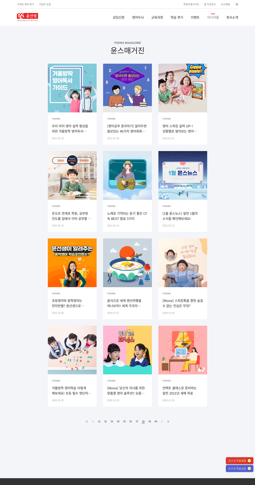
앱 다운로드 (210, 4)
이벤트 (195, 17)
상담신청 (118, 17)
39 (149, 421)
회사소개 (232, 17)
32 (105, 421)
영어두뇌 (138, 17)
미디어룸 (213, 17)
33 (111, 421)
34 (118, 421)
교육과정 (157, 17)
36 (130, 421)
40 (155, 421)
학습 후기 (177, 17)
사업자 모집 (45, 4)
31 (99, 421)
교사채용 (225, 4)
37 (137, 421)
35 (124, 421)
